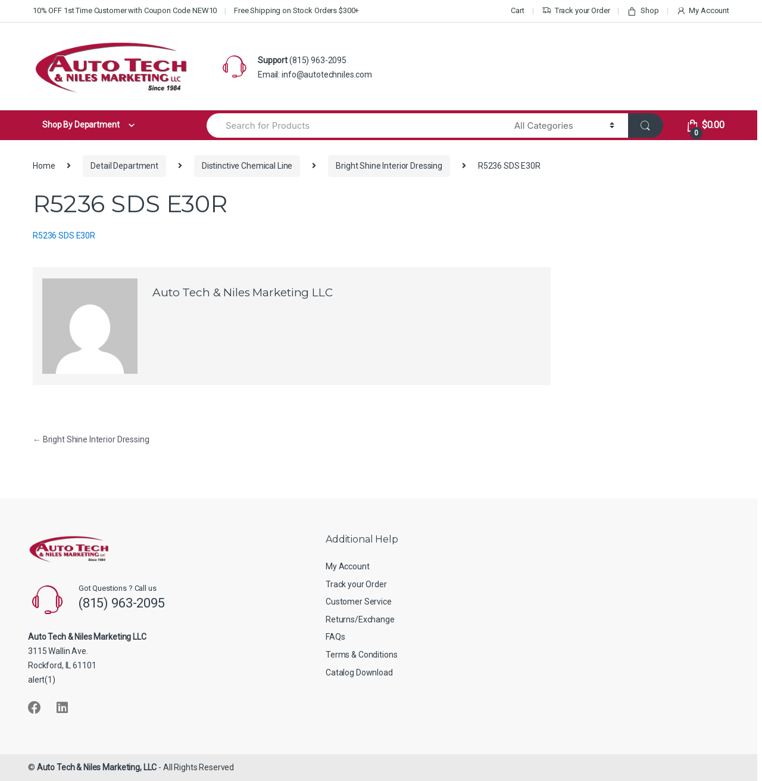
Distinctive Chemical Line (247, 166)
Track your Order (576, 11)
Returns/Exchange (360, 619)
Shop (642, 11)
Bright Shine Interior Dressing (389, 166)
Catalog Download (359, 672)
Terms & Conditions (361, 654)
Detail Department (124, 166)
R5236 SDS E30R (64, 235)
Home (44, 166)
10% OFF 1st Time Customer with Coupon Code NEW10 (125, 10)
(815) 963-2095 (317, 60)
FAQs (335, 636)
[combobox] (354, 125)
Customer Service (359, 601)
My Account (702, 11)
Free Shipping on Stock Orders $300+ (296, 10)
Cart (517, 10)
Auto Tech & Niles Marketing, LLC (97, 767)
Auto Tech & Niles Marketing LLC (242, 292)
